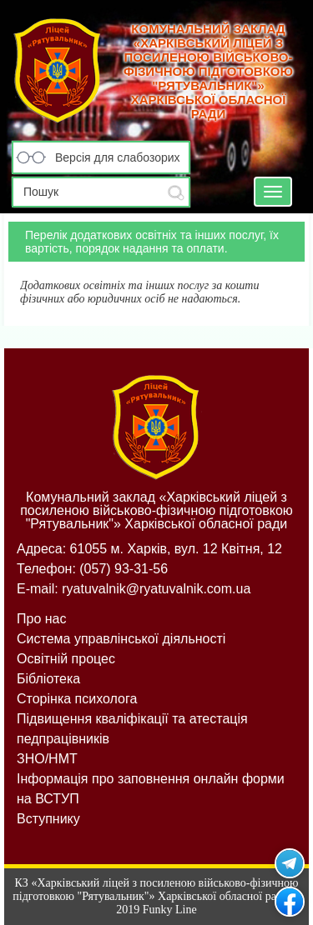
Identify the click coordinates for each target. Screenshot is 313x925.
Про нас (41, 619)
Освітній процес (66, 659)
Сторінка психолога (77, 699)
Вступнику (48, 819)
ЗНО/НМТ (47, 759)
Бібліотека (48, 679)
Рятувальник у (289, 863)
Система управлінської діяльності (121, 639)
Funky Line (170, 909)
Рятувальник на (289, 901)
